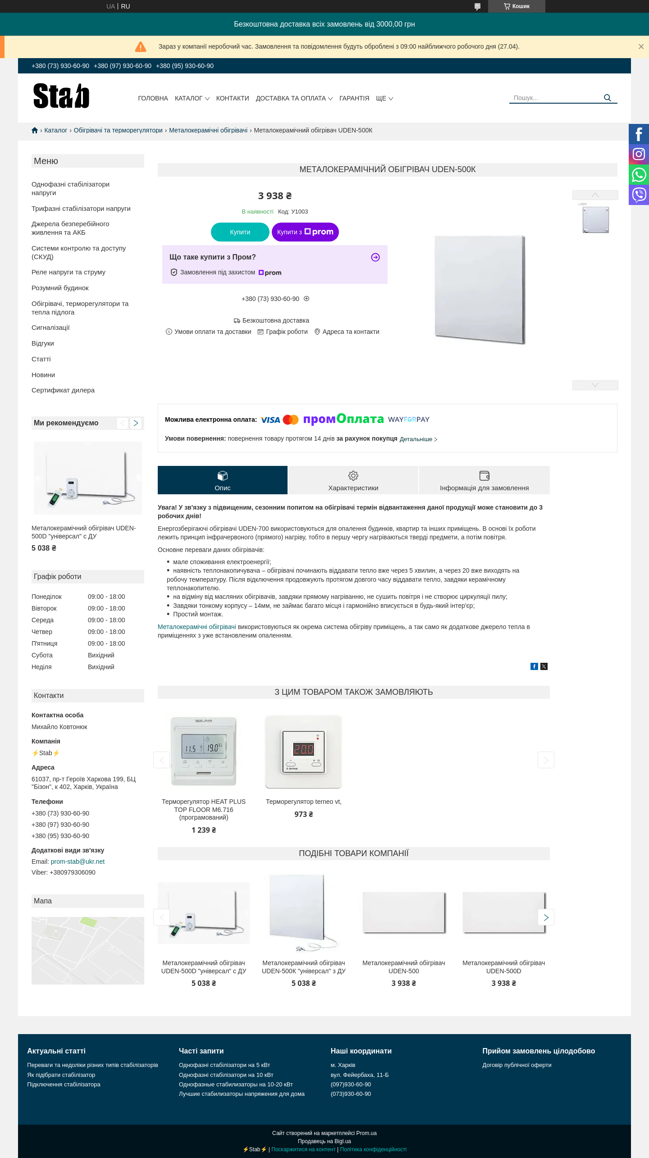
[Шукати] (607, 98)
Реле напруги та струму (68, 272)
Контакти (232, 98)
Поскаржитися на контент (303, 1149)
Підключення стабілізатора (63, 1084)
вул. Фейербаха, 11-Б (360, 1074)
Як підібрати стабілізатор (61, 1074)
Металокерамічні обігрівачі (208, 130)
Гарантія (354, 98)
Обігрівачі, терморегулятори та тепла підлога (80, 308)
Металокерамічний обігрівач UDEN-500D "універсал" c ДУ (84, 532)
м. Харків (343, 1065)
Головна (153, 98)
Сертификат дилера (63, 390)
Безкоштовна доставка (275, 320)
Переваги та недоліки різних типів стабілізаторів (92, 1065)
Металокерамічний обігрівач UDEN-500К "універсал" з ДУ (304, 967)
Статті (41, 359)
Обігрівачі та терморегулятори (118, 130)
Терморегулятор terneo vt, (304, 801)
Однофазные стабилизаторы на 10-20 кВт (236, 1084)
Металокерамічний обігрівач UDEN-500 (403, 967)
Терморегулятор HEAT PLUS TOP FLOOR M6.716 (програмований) (204, 809)
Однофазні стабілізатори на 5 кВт (224, 1065)
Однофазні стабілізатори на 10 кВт (226, 1074)
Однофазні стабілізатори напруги (71, 188)
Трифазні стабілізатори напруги (81, 208)
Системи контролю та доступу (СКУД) (79, 252)
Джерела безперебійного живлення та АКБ (71, 228)
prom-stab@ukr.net (78, 861)
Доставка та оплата (291, 98)
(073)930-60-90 (351, 1093)
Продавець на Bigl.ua (324, 1141)
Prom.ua (366, 1133)
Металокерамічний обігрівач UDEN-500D (503, 967)
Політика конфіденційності (373, 1149)
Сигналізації (51, 327)
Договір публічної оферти (516, 1065)
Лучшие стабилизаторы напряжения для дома (242, 1093)
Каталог (189, 98)
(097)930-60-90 (351, 1084)
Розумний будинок (60, 288)
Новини (43, 374)
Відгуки (43, 343)
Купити (240, 232)
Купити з (305, 232)
